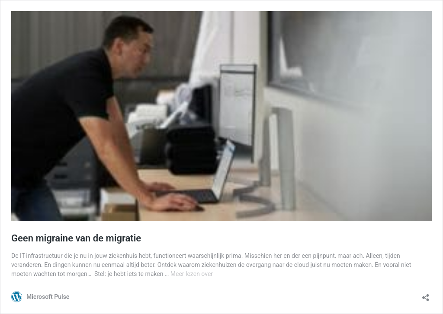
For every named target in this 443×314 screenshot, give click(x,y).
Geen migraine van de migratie (76, 238)
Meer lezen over (191, 273)
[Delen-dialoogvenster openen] (426, 294)
